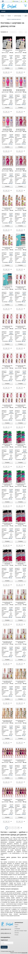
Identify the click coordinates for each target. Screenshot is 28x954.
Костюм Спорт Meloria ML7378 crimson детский (7, 169)
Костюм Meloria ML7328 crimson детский (7, 524)
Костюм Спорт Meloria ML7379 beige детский (20, 130)
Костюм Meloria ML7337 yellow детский (20, 327)
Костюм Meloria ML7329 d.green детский (20, 484)
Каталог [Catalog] (3, 11)
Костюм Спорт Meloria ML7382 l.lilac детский (7, 90)
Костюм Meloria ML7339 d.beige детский (20, 287)
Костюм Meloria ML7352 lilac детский (7, 287)
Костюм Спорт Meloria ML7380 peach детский (7, 130)
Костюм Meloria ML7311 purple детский (7, 800)
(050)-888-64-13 (6, 933)
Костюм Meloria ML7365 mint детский (7, 248)
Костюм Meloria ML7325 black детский (20, 563)
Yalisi (11, 57)
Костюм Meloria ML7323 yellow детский (20, 603)
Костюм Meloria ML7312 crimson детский (20, 761)
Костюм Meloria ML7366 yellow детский (20, 208)
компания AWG (24, 952)
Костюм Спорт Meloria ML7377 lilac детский (20, 169)
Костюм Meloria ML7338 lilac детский (7, 327)
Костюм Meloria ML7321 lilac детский (20, 642)
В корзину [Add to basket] (7, 68)
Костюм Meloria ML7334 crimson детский (7, 406)
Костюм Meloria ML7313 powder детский (7, 761)
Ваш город (15, 1)
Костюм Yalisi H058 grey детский (7, 51)
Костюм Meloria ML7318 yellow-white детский (7, 721)
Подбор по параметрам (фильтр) (14, 19)
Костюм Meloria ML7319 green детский (20, 682)
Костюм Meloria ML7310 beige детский (20, 800)
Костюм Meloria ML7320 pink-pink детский (7, 682)
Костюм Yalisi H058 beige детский (20, 51)
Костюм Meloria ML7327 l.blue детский (20, 524)
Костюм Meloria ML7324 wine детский (7, 603)
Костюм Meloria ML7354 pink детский (20, 248)
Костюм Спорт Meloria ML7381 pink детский (20, 90)
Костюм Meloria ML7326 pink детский (7, 563)
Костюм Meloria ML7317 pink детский (20, 721)
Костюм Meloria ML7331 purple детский (20, 445)
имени (20, 31)
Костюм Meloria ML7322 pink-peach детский (7, 642)
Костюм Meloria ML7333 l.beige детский (20, 406)
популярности (13, 31)
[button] (3, 1)
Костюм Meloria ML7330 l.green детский (7, 484)
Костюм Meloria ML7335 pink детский (20, 366)
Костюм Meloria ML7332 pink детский (7, 445)
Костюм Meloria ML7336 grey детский (7, 366)
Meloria (11, 96)
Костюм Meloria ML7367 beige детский (7, 208)
